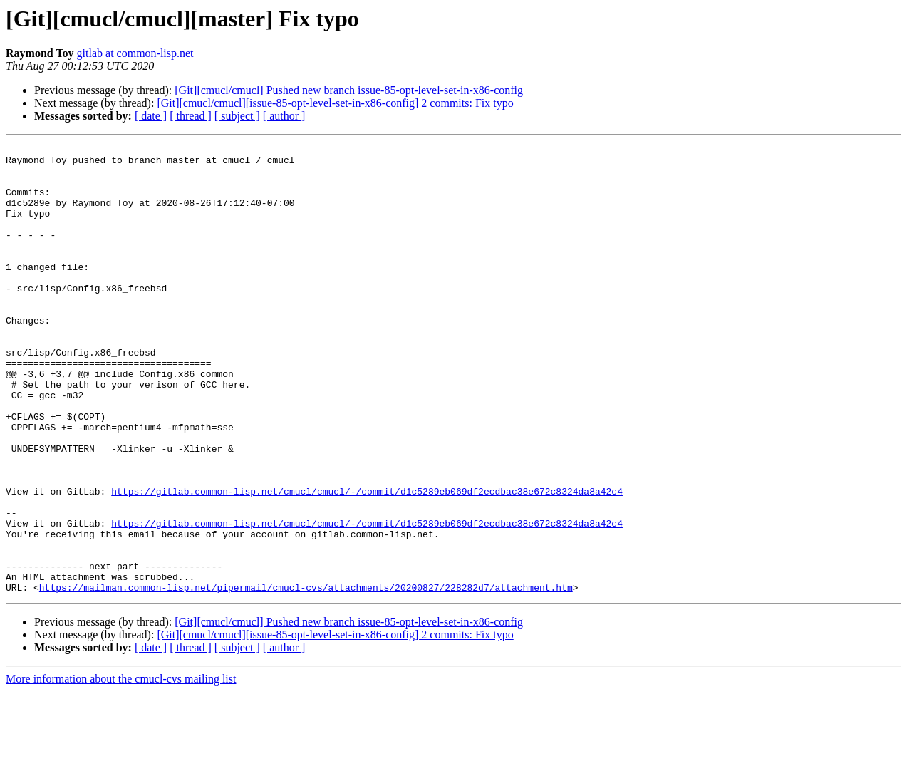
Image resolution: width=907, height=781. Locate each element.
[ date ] (151, 116)
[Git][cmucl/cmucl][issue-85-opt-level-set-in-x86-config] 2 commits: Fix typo (335, 103)
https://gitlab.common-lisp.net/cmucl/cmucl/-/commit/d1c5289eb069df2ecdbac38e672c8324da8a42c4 (367, 561)
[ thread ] (191, 116)
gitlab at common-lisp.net (135, 53)
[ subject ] (237, 116)
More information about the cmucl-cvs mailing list (121, 768)
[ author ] (284, 116)
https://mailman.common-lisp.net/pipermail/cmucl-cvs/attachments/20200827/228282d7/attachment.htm (306, 677)
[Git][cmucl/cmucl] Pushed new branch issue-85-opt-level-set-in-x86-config (349, 90)
